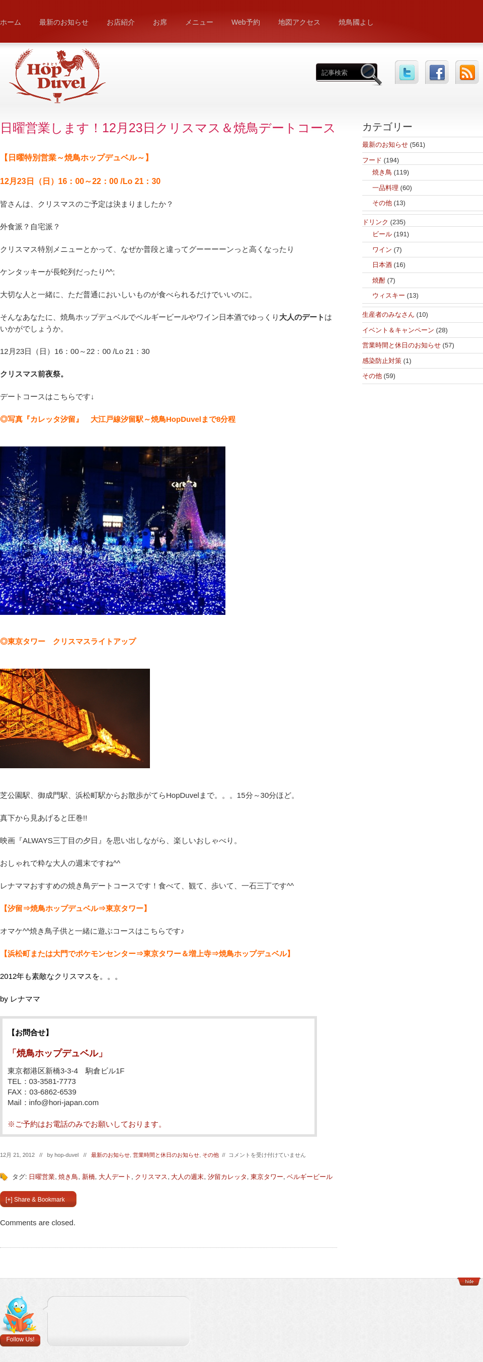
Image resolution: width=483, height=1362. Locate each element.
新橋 (88, 1177)
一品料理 (385, 188)
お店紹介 (121, 22)
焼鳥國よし (356, 22)
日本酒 (382, 264)
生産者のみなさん (388, 314)
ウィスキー (388, 295)
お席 (160, 22)
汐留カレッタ (227, 1177)
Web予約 (245, 22)
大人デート (115, 1177)
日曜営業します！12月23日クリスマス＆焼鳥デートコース (168, 128)
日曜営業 (42, 1177)
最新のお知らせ (64, 22)
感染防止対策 (381, 361)
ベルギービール (310, 1177)
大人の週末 (187, 1177)
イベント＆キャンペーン (398, 330)
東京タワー (267, 1177)
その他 (210, 1155)
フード (372, 160)
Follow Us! (20, 1339)
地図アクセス (299, 22)
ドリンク (375, 222)
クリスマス (151, 1177)
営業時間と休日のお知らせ (166, 1155)
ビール (382, 234)
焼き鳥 (68, 1177)
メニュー (199, 22)
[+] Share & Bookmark (35, 1199)
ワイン (382, 249)
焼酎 (378, 280)
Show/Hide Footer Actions (469, 1282)
